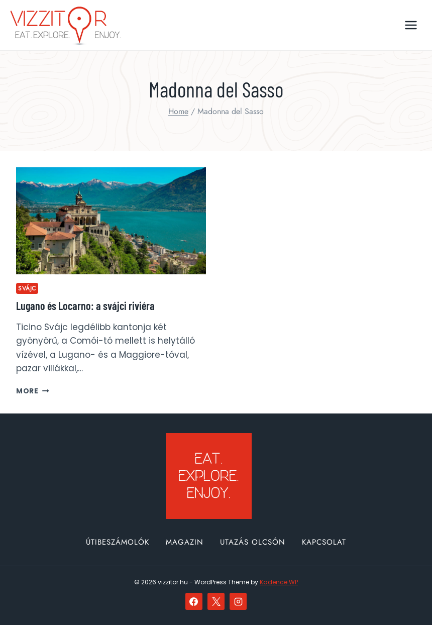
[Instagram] (238, 601)
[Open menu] (410, 25)
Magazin (184, 542)
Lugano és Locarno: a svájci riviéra (85, 305)
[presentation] (111, 220)
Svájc (27, 288)
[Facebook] (193, 601)
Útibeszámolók (117, 542)
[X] (216, 601)
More (32, 391)
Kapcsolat (324, 542)
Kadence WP (279, 582)
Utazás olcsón (252, 542)
